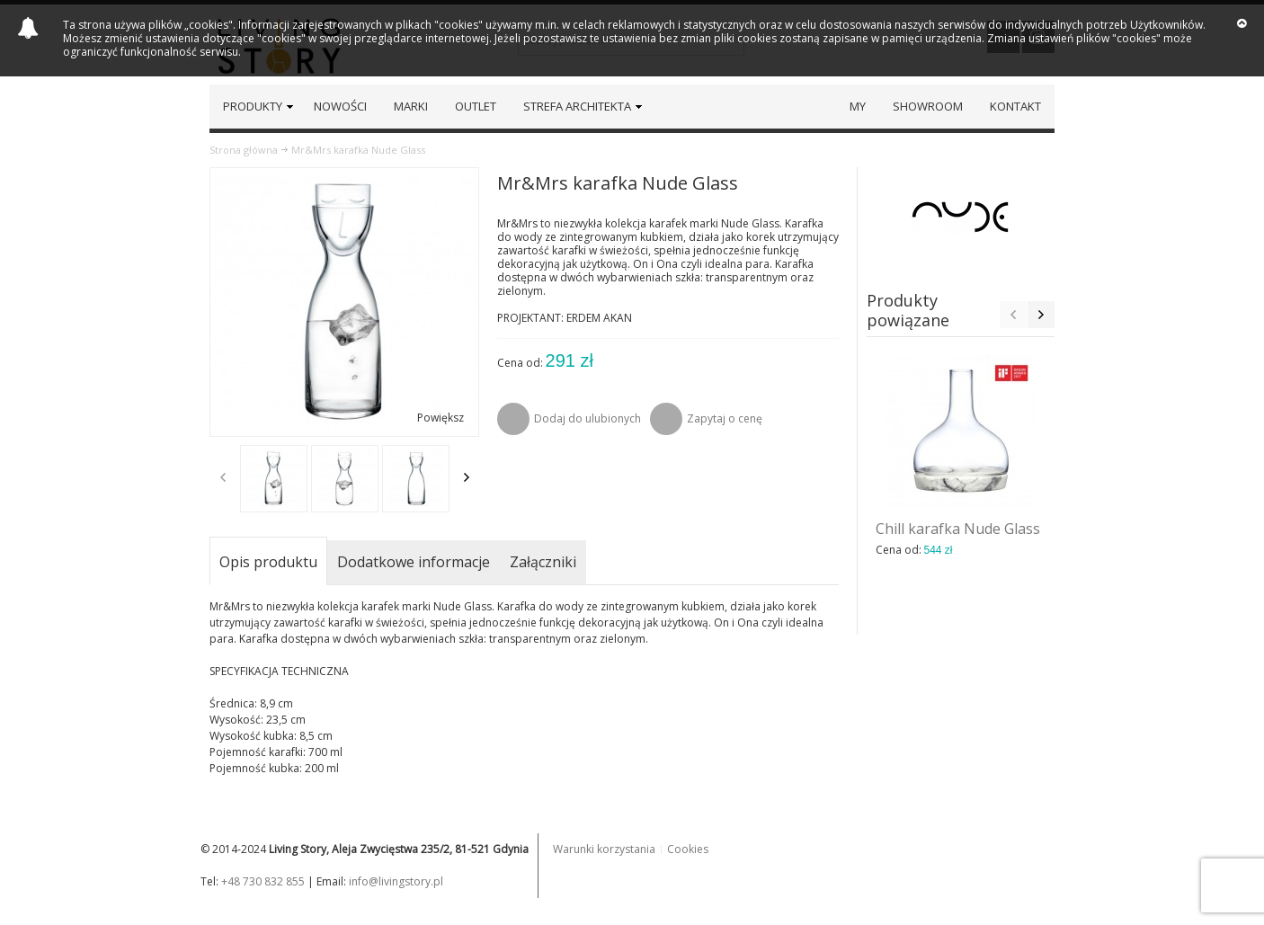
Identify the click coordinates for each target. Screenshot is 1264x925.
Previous (222, 477)
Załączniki (543, 562)
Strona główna (243, 149)
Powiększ (440, 417)
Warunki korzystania (604, 849)
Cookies (687, 849)
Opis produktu (268, 562)
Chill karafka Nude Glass (958, 528)
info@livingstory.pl (396, 881)
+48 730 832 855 (263, 881)
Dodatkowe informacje (413, 562)
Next (466, 477)
